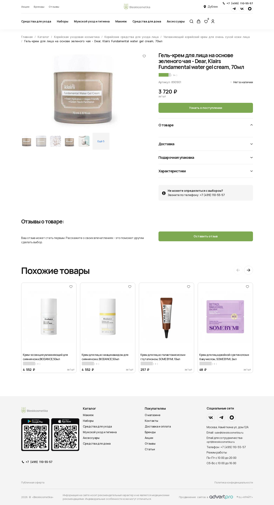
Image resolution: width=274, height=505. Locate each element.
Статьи (150, 449)
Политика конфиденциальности (233, 482)
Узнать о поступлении (205, 108)
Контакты (151, 421)
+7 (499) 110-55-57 (240, 3)
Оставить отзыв (206, 236)
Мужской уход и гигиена (92, 21)
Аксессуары (176, 21)
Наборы (62, 21)
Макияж (121, 21)
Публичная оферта (32, 482)
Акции (25, 7)
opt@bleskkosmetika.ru (221, 441)
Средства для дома (146, 21)
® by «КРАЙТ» (245, 497)
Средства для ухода (36, 21)
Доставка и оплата (158, 426)
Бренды (39, 7)
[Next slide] (248, 270)
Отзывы (54, 7)
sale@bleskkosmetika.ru (229, 432)
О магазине (152, 415)
